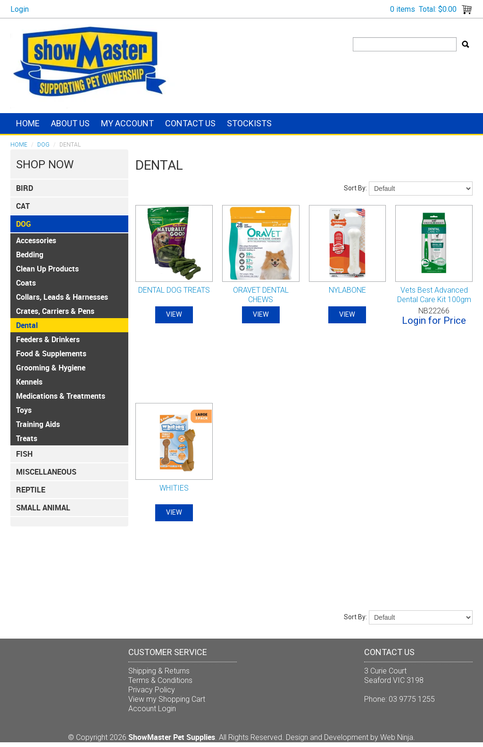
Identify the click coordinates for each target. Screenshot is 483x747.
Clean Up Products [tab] (47, 268)
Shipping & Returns (159, 670)
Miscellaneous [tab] (46, 472)
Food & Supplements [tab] (51, 353)
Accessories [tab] (36, 240)
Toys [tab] (24, 410)
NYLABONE (347, 290)
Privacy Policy (151, 689)
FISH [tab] (24, 454)
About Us (70, 123)
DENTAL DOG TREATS (174, 290)
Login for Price (434, 320)
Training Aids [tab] (38, 424)
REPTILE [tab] (30, 489)
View (174, 315)
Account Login (152, 708)
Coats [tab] (26, 283)
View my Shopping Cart (166, 699)
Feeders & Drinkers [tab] (48, 339)
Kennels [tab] (29, 382)
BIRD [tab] (24, 188)
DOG (43, 144)
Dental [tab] (27, 325)
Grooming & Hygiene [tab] (50, 367)
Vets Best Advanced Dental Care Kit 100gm (434, 295)
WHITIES (174, 488)
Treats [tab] (26, 438)
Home (28, 123)
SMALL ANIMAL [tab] (43, 507)
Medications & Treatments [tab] (60, 396)
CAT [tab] (23, 206)
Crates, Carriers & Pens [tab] (55, 311)
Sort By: (355, 188)
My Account (127, 123)
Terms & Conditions (160, 680)
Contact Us (190, 123)
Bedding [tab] (29, 254)
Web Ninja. (397, 737)
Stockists (249, 123)
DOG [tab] (23, 224)
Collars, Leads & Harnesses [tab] (62, 297)
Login (19, 9)
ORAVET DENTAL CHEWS (261, 295)
